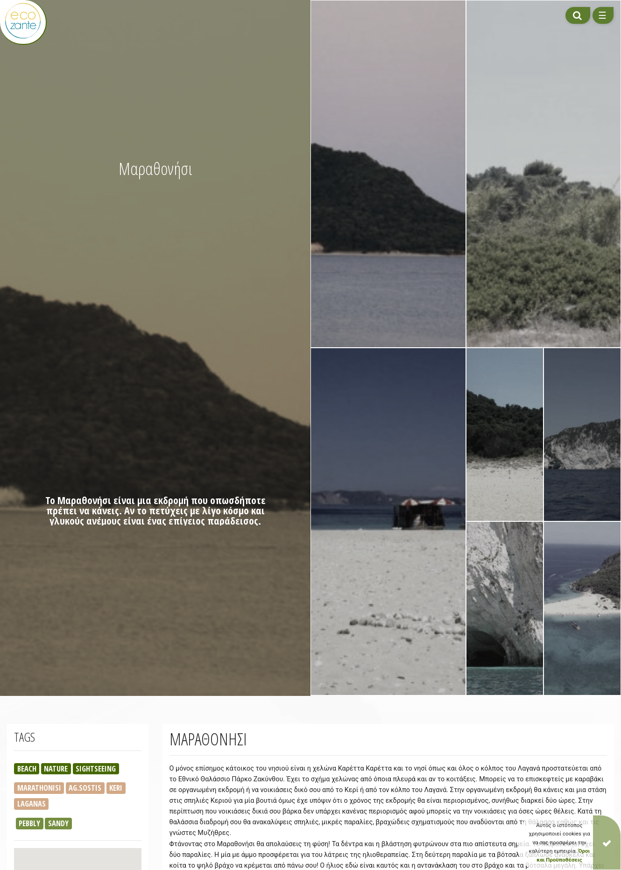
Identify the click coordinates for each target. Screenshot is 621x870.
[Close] (607, 842)
